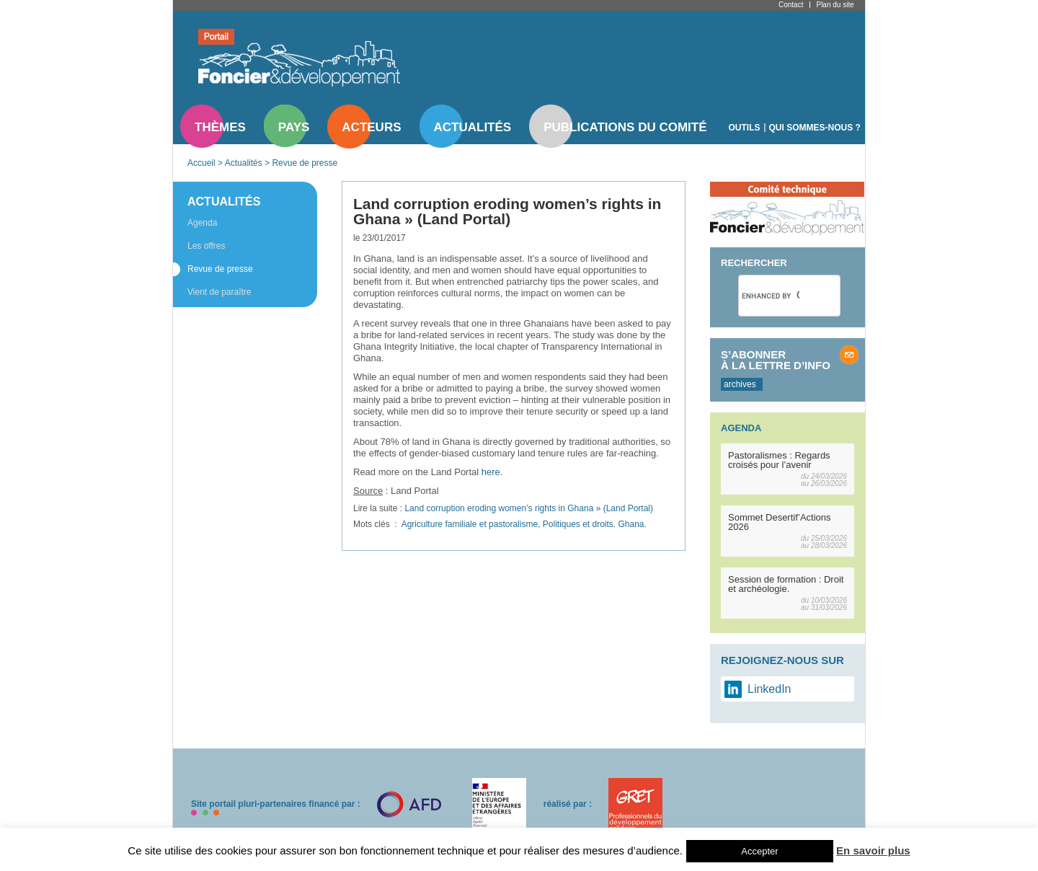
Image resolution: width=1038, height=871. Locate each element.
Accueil (201, 163)
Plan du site (834, 5)
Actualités (473, 127)
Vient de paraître (219, 292)
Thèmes (220, 127)
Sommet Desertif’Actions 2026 (779, 522)
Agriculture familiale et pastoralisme (470, 524)
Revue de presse (304, 163)
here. (492, 472)
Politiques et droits (578, 524)
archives (740, 384)
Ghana (631, 524)
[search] (770, 295)
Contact (790, 5)
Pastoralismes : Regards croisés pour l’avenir (779, 460)
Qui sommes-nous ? (815, 128)
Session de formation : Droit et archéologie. (785, 584)
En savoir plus (873, 850)
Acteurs (371, 127)
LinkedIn (769, 689)
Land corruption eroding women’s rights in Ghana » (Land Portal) (528, 508)
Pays (293, 127)
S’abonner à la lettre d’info (775, 359)
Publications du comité (625, 127)
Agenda (202, 223)
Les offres (206, 246)
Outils (744, 128)
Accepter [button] (759, 851)
